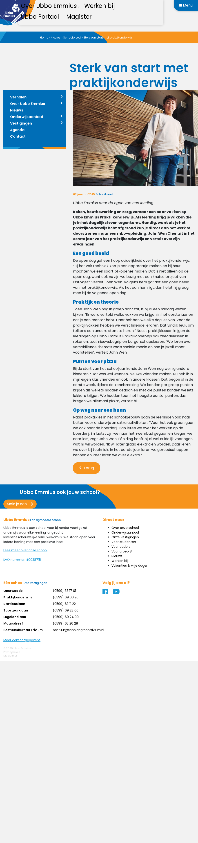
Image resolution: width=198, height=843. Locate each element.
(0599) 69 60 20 (65, 597)
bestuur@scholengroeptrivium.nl (78, 630)
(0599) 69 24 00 (66, 617)
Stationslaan (14, 604)
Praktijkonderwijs (17, 597)
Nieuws (55, 37)
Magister (79, 17)
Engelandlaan (14, 617)
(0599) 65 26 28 (65, 623)
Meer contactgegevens (21, 640)
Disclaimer (10, 655)
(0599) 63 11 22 (64, 604)
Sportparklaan (15, 610)
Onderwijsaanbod (26, 116)
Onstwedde (13, 591)
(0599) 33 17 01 (64, 591)
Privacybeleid (11, 652)
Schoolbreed (72, 37)
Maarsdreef (13, 623)
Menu (186, 5)
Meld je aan (17, 504)
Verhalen (18, 97)
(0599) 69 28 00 (65, 610)
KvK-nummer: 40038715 (22, 559)
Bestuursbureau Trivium (23, 630)
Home (44, 37)
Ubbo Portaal (40, 17)
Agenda (17, 129)
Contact (18, 136)
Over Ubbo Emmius (27, 103)
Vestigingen (21, 123)
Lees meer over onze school (25, 550)
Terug (89, 467)
